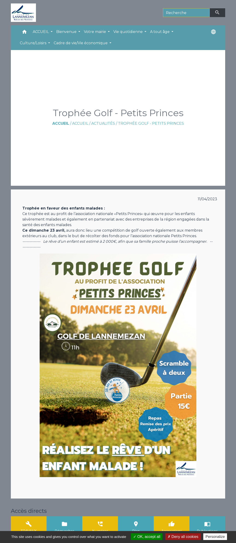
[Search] (186, 12)
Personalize (215, 537)
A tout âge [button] (160, 32)
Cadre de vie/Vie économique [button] (81, 43)
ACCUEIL (80, 123)
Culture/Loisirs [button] (33, 43)
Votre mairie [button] (95, 32)
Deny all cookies (183, 537)
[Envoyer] (217, 12)
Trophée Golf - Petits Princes (151, 123)
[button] (24, 32)
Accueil (60, 123)
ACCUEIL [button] (41, 32)
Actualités (103, 123)
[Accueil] (23, 12)
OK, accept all (146, 537)
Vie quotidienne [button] (128, 32)
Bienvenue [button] (66, 32)
